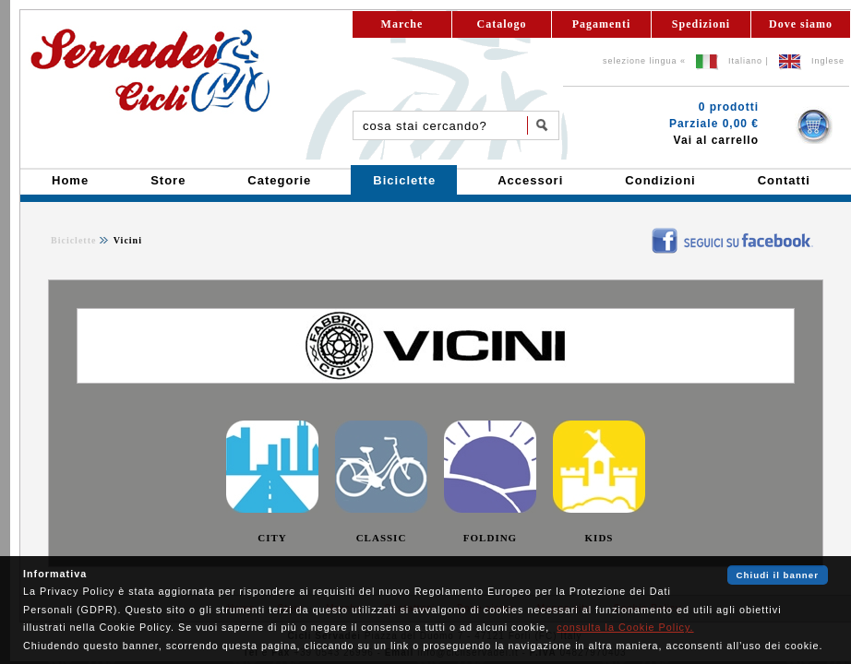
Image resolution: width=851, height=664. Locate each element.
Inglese (828, 60)
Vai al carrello (716, 140)
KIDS (599, 537)
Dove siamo (801, 24)
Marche (402, 24)
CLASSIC (381, 537)
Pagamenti (601, 24)
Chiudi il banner (778, 575)
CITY (272, 537)
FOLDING (490, 537)
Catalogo (502, 24)
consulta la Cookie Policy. (625, 627)
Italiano (745, 60)
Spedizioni (701, 24)
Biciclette (73, 240)
